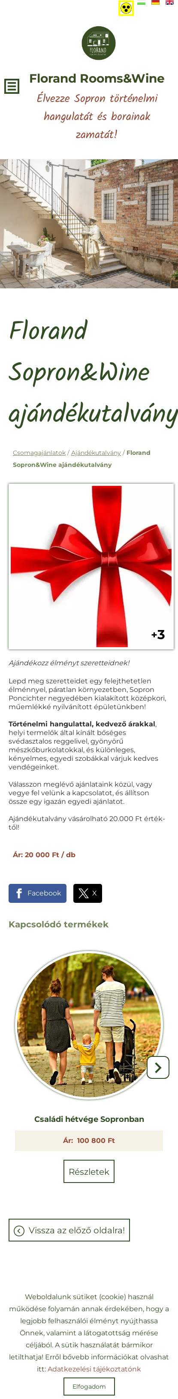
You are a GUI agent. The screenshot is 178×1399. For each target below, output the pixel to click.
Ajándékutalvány (96, 453)
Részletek (89, 1172)
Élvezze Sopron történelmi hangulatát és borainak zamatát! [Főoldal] (97, 107)
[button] (158, 1067)
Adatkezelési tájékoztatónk (94, 1369)
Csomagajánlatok (39, 453)
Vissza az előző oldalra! (77, 1230)
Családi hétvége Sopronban (89, 1119)
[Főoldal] (98, 43)
